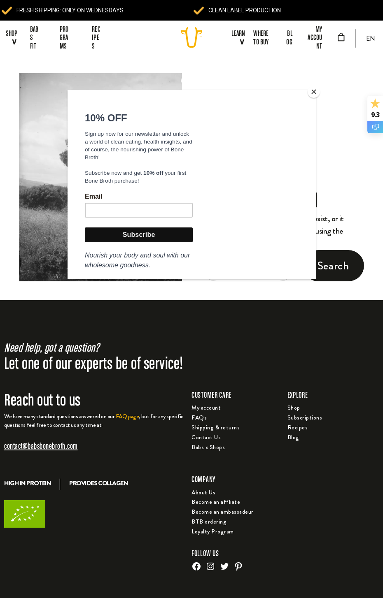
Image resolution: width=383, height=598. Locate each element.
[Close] (314, 92)
